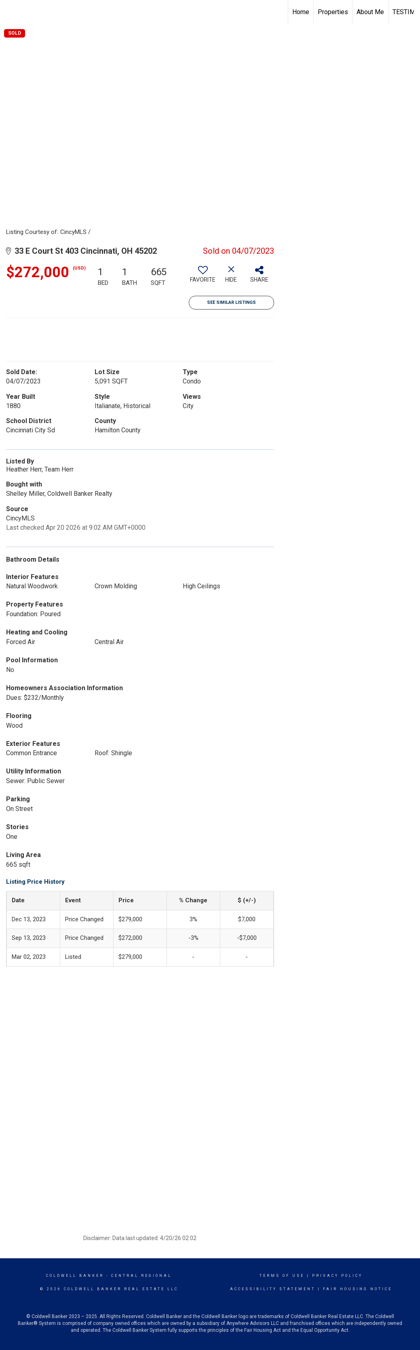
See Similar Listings (231, 302)
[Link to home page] (10, 12)
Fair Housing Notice (357, 1289)
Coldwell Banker (75, 1276)
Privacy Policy (337, 1276)
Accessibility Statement (272, 1289)
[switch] (203, 277)
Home (300, 12)
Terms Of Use (282, 1276)
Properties (333, 12)
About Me (370, 12)
